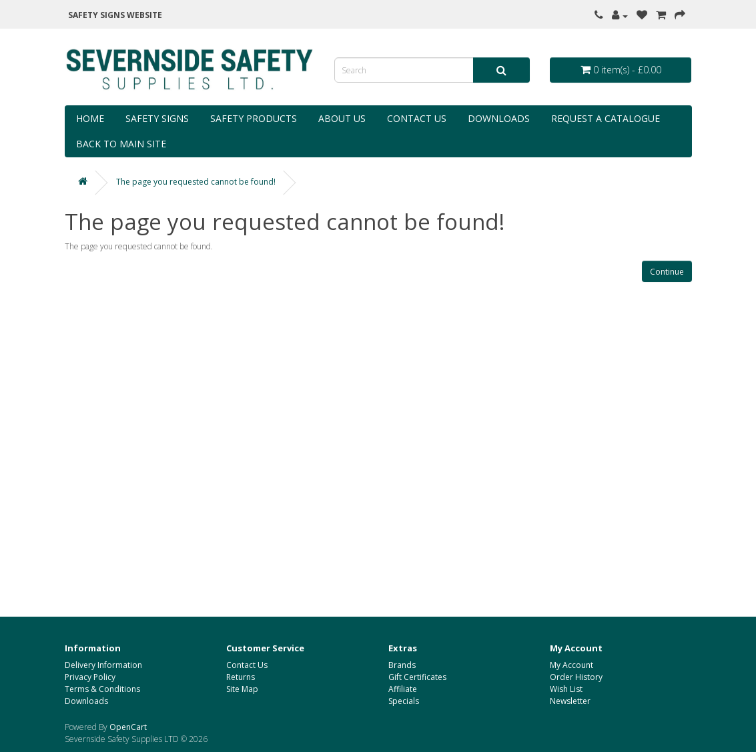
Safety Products (253, 118)
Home (90, 118)
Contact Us (416, 118)
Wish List (566, 689)
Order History (576, 677)
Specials (403, 701)
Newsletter (570, 701)
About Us (342, 118)
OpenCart (128, 727)
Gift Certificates (417, 677)
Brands (402, 665)
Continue (667, 271)
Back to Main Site (121, 143)
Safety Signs (157, 118)
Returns (240, 677)
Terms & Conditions (102, 689)
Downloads (499, 118)
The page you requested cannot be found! (196, 181)
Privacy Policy (90, 677)
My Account (571, 665)
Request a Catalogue (605, 118)
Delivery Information (103, 665)
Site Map (242, 689)
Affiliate (402, 689)
